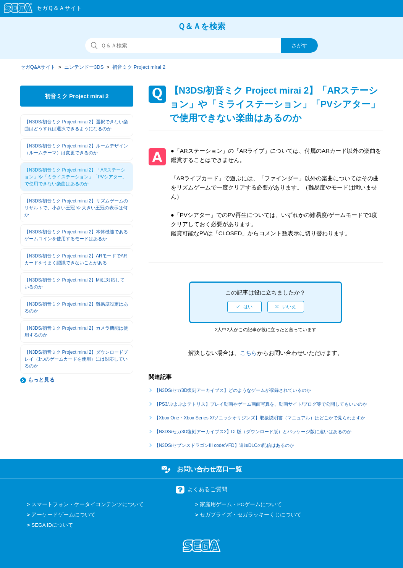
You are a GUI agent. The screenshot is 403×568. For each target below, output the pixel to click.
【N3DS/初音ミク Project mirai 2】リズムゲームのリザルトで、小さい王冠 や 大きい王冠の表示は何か (76, 207)
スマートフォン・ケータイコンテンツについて (87, 504)
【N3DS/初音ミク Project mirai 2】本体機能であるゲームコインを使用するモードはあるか (76, 235)
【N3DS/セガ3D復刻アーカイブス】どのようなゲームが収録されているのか (232, 390)
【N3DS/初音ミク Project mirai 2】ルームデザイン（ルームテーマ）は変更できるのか (76, 149)
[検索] (201, 45)
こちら (248, 353)
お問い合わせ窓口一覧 (209, 469)
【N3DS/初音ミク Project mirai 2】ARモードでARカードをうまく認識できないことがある (75, 259)
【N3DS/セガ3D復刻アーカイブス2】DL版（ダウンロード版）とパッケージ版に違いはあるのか (253, 431)
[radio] (244, 306)
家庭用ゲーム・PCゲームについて (241, 504)
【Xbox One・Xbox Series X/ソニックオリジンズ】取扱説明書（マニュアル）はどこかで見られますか (260, 418)
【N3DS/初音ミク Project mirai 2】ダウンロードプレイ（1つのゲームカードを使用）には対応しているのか (76, 359)
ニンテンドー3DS (84, 67)
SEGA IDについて (52, 525)
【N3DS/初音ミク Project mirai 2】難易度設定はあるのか (76, 307)
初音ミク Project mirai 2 (138, 67)
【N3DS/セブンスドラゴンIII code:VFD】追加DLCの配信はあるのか (224, 445)
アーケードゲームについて (63, 515)
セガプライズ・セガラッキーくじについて (250, 515)
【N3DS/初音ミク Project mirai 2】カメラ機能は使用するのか (76, 331)
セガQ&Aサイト (37, 67)
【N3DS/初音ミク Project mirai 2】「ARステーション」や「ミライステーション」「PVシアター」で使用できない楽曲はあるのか (75, 176)
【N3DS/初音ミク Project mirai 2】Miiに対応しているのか (74, 283)
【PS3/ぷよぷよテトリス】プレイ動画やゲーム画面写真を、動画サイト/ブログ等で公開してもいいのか (260, 404)
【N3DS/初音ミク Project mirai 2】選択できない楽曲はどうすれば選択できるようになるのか (76, 125)
